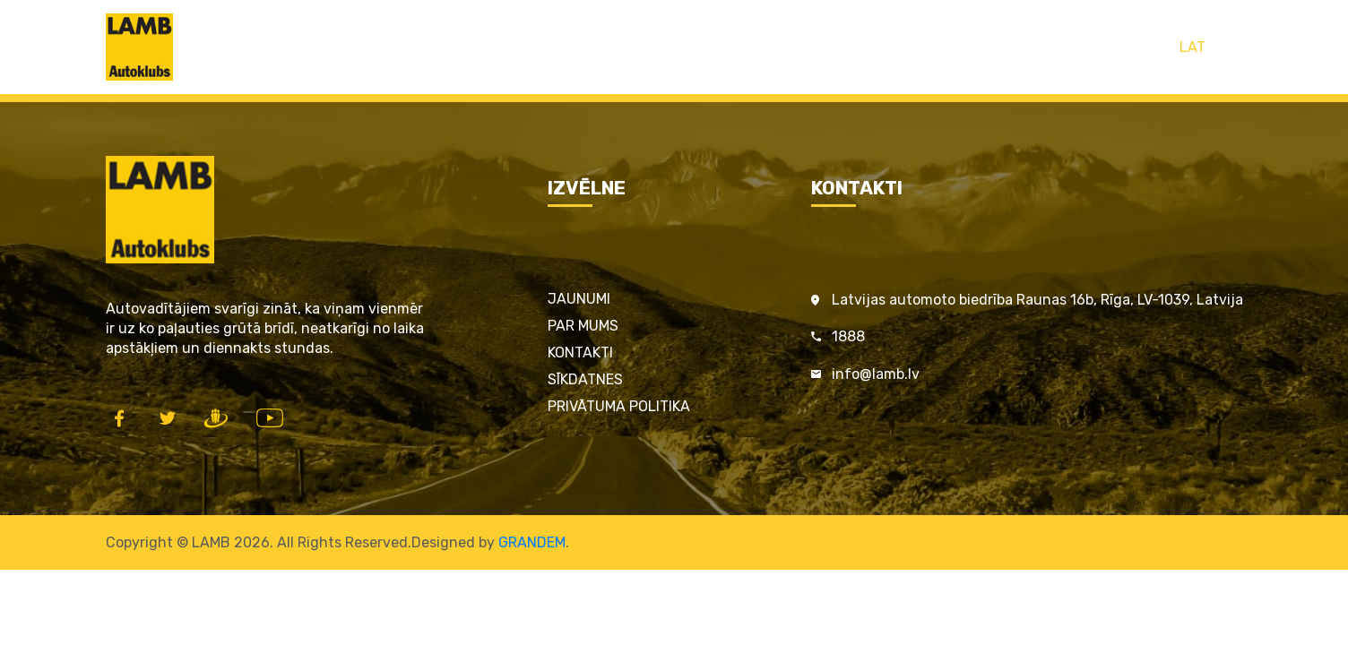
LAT (1192, 47)
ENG (1229, 47)
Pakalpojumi (622, 47)
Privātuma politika (619, 406)
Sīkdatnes (585, 379)
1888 (848, 336)
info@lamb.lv (876, 374)
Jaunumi (579, 298)
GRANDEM (532, 542)
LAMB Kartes (512, 47)
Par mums (583, 325)
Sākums (416, 47)
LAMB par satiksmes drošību (784, 47)
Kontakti (933, 47)
